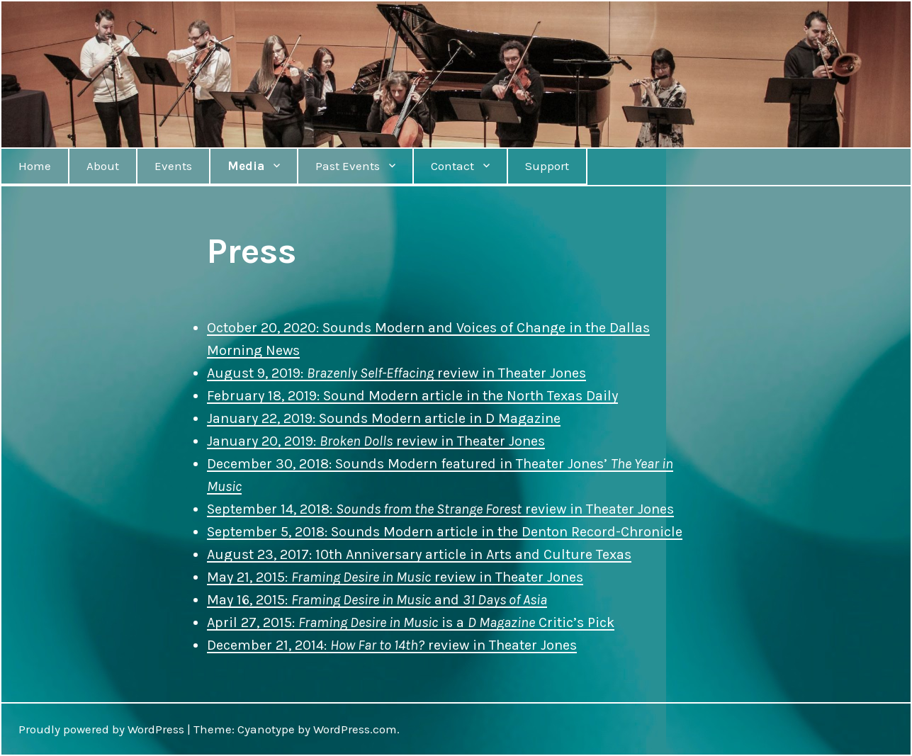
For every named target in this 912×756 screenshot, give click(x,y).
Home (34, 166)
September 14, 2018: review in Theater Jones (440, 509)
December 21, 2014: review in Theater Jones (392, 645)
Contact (452, 166)
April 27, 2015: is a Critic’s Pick (410, 622)
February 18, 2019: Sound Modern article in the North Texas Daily (412, 396)
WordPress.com (355, 729)
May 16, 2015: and (377, 600)
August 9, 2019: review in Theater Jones (396, 373)
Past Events (347, 166)
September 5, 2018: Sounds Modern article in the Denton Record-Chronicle (444, 532)
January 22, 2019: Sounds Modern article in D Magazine (384, 418)
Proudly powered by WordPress (101, 729)
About (102, 166)
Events (173, 166)
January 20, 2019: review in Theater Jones (376, 441)
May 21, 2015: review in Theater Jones (395, 577)
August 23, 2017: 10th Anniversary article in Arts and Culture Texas (419, 554)
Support (547, 166)
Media (245, 166)
